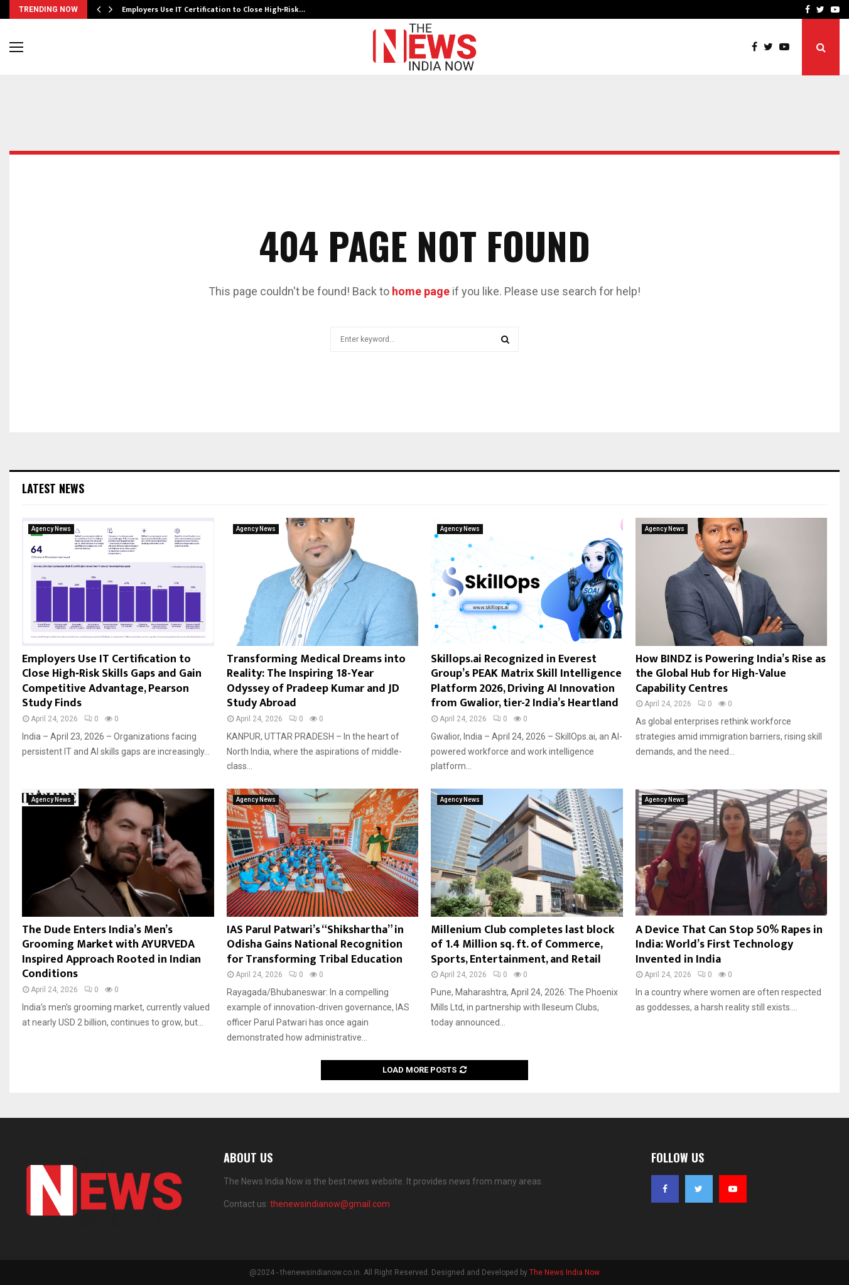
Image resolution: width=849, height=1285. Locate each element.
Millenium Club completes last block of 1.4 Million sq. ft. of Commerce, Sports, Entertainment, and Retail (522, 945)
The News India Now (564, 1272)
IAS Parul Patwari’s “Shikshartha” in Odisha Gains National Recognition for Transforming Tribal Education (315, 945)
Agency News (51, 528)
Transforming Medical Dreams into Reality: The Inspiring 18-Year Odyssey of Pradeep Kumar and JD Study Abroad (316, 681)
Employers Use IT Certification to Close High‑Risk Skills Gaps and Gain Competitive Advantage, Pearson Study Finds (112, 681)
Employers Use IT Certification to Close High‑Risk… (213, 9)
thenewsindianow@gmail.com (330, 1204)
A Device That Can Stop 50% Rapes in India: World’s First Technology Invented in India (729, 945)
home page (421, 291)
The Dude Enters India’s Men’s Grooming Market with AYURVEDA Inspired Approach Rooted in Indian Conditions (111, 952)
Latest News (53, 488)
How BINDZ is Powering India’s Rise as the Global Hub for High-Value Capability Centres (730, 674)
